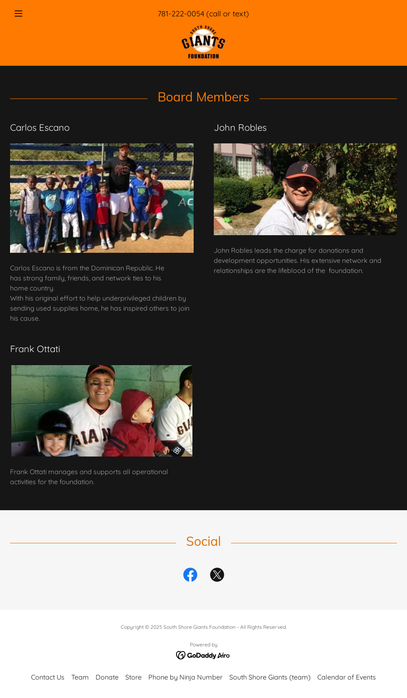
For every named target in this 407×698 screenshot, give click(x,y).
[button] (39, 13)
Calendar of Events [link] (346, 677)
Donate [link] (107, 677)
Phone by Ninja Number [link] (185, 677)
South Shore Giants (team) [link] (270, 677)
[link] (203, 42)
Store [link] (133, 677)
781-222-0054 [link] (181, 13)
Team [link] (80, 677)
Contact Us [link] (48, 677)
